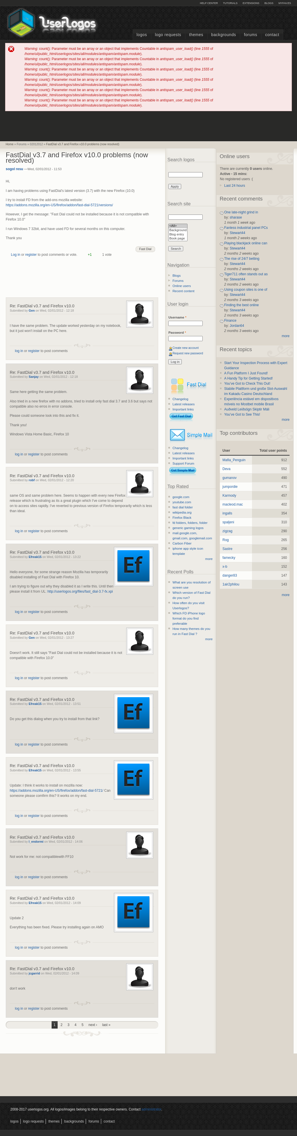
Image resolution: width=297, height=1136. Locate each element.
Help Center (209, 3)
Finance (230, 321)
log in (19, 351)
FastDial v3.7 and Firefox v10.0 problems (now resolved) (82, 144)
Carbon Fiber (182, 543)
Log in (15, 255)
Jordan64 (237, 326)
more (209, 559)
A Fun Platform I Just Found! (246, 373)
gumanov (229, 478)
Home (9, 144)
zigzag (227, 531)
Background (178, 230)
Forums (250, 35)
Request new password (188, 353)
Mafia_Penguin (233, 460)
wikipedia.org (182, 512)
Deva (226, 469)
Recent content (184, 291)
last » (106, 1025)
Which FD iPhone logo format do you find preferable (189, 618)
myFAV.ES (284, 3)
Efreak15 (35, 557)
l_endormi (36, 841)
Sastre (227, 549)
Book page (178, 239)
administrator (151, 1109)
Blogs (268, 3)
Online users (182, 286)
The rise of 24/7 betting (241, 259)
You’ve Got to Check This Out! (247, 384)
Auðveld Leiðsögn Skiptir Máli (246, 409)
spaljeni (228, 522)
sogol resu (14, 169)
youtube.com (182, 502)
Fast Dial (145, 249)
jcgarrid (34, 973)
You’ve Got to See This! (242, 414)
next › (93, 1025)
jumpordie (230, 487)
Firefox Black (182, 517)
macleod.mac (232, 504)
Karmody (229, 496)
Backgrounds (223, 35)
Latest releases (184, 404)
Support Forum (183, 463)
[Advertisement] (148, 126)
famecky (228, 558)
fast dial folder (183, 507)
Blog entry (178, 235)
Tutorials (230, 3)
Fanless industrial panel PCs (246, 228)
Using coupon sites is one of (245, 290)
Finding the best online (241, 305)
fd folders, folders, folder (190, 522)
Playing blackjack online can (245, 243)
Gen (32, 310)
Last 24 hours (234, 186)
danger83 (229, 575)
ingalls (227, 513)
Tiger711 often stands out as (246, 274)
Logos (141, 35)
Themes (196, 35)
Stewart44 (237, 233)
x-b (224, 567)
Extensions (251, 3)
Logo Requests (168, 35)
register (31, 255)
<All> (178, 226)
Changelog (180, 399)
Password (177, 332)
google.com (181, 497)
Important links (183, 409)
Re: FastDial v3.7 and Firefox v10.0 (42, 306)
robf (32, 480)
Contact (272, 35)
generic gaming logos (188, 528)
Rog (225, 540)
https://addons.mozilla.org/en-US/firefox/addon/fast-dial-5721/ (56, 791)
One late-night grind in (241, 212)
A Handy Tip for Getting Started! (248, 378)
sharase (236, 217)
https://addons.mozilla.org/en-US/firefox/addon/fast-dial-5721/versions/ (59, 205)
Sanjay (34, 376)
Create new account (186, 347)
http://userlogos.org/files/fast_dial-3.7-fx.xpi (80, 591)
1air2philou (230, 584)
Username (177, 317)
